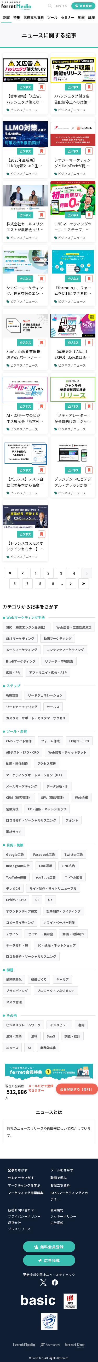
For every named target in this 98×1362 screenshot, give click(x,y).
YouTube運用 (16, 877)
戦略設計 (12, 695)
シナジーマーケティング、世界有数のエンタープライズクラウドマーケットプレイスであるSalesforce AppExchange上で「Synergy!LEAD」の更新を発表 (25, 291)
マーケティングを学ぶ (24, 1185)
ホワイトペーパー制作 (59, 922)
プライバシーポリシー (24, 1216)
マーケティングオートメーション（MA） (35, 775)
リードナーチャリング (21, 706)
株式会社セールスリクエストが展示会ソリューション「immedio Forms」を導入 (25, 227)
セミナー (67, 17)
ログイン (61, 5)
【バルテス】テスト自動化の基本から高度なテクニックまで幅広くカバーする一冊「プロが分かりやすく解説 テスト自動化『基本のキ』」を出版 (25, 482)
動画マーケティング (58, 638)
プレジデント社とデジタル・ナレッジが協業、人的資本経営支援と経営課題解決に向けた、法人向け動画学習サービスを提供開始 (72, 482)
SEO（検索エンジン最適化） (26, 627)
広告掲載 (57, 1222)
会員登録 (83, 6)
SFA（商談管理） (53, 797)
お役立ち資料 (34, 17)
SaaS (51, 1036)
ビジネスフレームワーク (23, 1025)
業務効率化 (14, 979)
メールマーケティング (21, 649)
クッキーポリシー (63, 1216)
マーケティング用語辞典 (26, 1192)
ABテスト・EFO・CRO (22, 752)
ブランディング (17, 990)
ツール (52, 17)
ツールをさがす (61, 1170)
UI (37, 899)
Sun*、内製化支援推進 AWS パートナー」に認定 (24, 354)
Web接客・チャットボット (67, 752)
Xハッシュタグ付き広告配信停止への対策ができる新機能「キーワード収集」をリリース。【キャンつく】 (72, 99)
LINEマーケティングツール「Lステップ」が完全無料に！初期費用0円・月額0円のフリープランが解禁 (72, 227)
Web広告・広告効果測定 (73, 627)
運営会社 (14, 1222)
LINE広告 (68, 865)
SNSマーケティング (20, 638)
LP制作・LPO (79, 741)
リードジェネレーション (45, 695)
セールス (53, 706)
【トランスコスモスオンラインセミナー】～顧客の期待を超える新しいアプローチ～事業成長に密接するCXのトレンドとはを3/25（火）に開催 (25, 546)
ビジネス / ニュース (22, 109)
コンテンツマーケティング (65, 649)
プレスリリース (19, 1229)
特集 (16, 17)
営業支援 (12, 809)
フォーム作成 (50, 741)
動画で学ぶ (58, 1177)
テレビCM (13, 888)
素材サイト (14, 831)
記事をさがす (17, 1170)
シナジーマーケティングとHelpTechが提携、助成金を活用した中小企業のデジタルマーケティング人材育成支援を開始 (72, 163)
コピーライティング (20, 922)
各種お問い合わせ (21, 1210)
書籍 (81, 1025)
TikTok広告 (73, 877)
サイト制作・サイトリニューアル (53, 888)
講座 (91, 17)
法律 (34, 1036)
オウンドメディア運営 (21, 911)
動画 (81, 17)
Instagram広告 (18, 865)
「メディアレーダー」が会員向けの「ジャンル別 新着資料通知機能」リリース (72, 418)
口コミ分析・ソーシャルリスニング (31, 820)
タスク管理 (14, 1002)
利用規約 (57, 1210)
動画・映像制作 (17, 763)
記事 (6, 17)
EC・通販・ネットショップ (47, 809)
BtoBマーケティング (21, 661)
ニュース (12, 1047)
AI (29, 1047)
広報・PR (13, 672)
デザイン (12, 934)
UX (50, 899)
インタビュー (59, 1025)
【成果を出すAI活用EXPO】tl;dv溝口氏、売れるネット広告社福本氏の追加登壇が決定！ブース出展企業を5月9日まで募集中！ (72, 354)
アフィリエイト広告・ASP (48, 672)
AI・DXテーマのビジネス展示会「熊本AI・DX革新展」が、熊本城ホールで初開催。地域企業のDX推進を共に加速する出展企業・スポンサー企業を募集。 (25, 418)
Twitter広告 (73, 854)
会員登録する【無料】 (77, 1089)
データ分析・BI (57, 786)
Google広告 (15, 854)
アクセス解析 (46, 763)
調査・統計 (72, 1036)
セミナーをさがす (21, 1177)
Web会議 (81, 797)
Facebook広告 (44, 854)
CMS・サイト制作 (19, 741)
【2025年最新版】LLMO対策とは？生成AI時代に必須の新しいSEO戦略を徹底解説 (25, 163)
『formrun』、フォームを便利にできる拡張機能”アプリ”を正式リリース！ (72, 291)
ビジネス (25, 87)
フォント (72, 820)
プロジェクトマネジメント (56, 990)
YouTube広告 (46, 877)
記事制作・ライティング (64, 911)
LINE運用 (45, 865)
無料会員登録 (49, 1246)
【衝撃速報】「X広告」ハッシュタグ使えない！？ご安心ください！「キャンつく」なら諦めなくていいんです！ (25, 99)
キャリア (62, 979)
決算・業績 (14, 1036)
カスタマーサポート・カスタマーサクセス (36, 718)
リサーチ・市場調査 (59, 661)
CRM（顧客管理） (19, 797)
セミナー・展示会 (40, 934)
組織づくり (39, 979)
